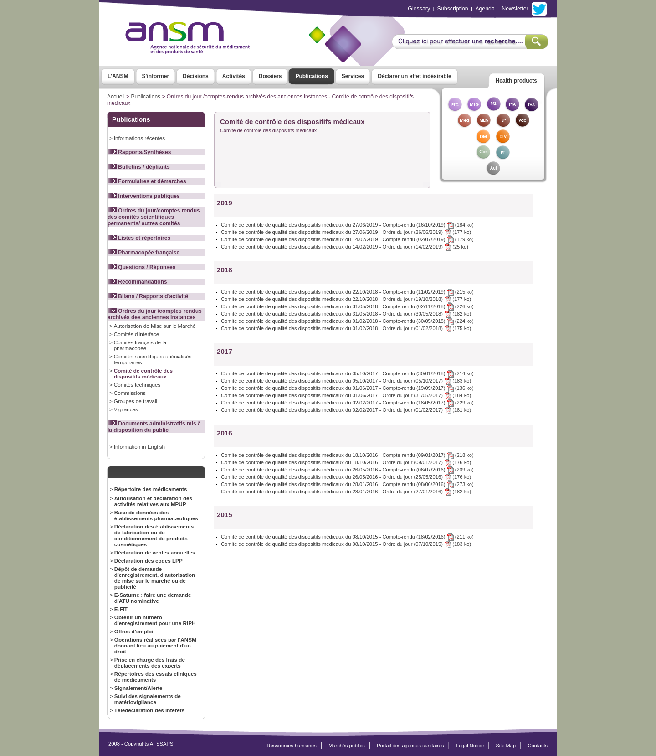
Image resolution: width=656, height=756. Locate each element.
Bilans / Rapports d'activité (148, 296)
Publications (311, 76)
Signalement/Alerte (138, 688)
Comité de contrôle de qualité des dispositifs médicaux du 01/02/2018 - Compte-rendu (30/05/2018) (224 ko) (347, 321)
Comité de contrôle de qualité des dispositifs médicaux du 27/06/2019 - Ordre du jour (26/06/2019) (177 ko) (346, 232)
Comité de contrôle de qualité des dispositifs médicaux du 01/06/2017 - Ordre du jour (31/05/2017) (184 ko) (346, 395)
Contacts (538, 745)
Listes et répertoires (139, 238)
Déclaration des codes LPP (148, 561)
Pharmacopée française (143, 252)
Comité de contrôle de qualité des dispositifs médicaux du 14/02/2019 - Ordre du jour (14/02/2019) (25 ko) (344, 246)
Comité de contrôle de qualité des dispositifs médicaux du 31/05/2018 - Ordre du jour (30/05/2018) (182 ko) (346, 313)
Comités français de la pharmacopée (140, 345)
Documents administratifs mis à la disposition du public (154, 426)
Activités (233, 76)
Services (353, 76)
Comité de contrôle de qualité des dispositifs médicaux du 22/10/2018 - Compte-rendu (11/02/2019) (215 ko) (347, 292)
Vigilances (126, 409)
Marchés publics (346, 745)
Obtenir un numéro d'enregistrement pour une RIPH (155, 620)
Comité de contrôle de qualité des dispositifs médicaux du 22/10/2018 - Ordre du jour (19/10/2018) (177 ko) (346, 299)
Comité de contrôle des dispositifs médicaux (143, 373)
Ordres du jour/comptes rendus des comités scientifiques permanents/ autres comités (154, 217)
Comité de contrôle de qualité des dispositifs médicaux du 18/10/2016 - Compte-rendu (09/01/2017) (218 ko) (347, 455)
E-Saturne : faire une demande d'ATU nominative (152, 598)
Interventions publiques (144, 196)
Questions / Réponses (141, 267)
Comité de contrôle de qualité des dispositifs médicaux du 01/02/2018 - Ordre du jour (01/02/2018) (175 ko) (346, 328)
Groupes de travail (135, 401)
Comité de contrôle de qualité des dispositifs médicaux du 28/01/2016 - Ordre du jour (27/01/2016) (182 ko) (346, 491)
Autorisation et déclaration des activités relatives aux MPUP (153, 501)
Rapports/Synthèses (139, 152)
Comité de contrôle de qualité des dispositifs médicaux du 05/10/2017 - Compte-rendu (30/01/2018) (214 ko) (347, 373)
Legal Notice (470, 745)
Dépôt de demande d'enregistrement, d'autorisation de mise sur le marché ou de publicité (154, 578)
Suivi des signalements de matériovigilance (147, 699)
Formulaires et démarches (147, 181)
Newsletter (515, 8)
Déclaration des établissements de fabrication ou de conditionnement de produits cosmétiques (154, 535)
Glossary (419, 8)
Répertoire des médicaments (150, 489)
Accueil (116, 96)
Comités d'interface (136, 334)
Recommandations (137, 282)
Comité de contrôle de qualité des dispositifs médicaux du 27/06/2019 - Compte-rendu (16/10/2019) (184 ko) (347, 225)
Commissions (130, 393)
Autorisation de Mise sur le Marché (155, 326)
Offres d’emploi (134, 631)
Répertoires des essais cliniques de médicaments (155, 677)
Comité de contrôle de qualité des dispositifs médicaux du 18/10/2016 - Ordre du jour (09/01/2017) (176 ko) (346, 462)
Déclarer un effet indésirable (414, 76)
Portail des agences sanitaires (410, 745)
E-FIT (121, 609)
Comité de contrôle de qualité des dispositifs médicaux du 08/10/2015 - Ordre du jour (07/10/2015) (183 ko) (346, 544)
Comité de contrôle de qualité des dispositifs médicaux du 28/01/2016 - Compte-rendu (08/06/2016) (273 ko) (347, 484)
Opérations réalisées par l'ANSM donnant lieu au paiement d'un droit (155, 645)
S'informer (155, 76)
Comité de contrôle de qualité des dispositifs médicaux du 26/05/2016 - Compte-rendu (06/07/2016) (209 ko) (347, 469)
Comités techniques (137, 385)
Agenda (485, 8)
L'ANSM (118, 76)
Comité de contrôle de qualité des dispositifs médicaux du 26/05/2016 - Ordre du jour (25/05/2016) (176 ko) (346, 477)
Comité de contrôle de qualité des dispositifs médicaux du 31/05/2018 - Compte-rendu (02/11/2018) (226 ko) (347, 306)
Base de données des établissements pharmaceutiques (156, 515)
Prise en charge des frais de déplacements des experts (149, 662)
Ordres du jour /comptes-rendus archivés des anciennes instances (155, 314)
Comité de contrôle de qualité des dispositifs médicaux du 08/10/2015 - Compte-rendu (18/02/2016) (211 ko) (347, 536)
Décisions (196, 76)
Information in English (139, 447)
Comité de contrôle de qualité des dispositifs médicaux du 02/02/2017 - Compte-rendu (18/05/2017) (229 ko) (347, 402)
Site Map (506, 745)
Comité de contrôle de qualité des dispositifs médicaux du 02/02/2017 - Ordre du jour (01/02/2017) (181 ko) (346, 410)
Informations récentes (139, 138)
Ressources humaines (292, 745)
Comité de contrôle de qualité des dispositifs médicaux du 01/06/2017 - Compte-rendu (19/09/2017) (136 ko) (347, 388)
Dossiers (270, 76)
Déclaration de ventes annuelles (154, 552)
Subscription (452, 8)
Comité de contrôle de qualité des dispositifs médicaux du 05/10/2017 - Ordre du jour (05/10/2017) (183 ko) (346, 380)
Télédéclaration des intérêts (149, 710)
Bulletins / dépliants (139, 167)
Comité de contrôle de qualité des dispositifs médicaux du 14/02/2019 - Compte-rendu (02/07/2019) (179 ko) (347, 239)
